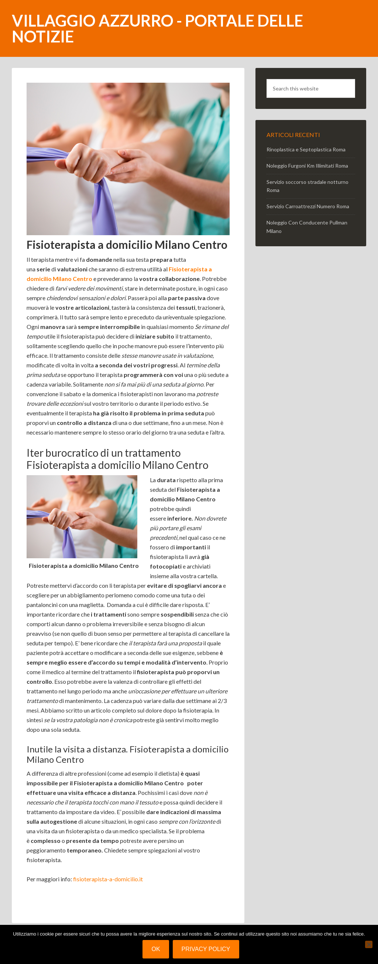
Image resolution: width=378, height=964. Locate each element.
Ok (155, 949)
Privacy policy (206, 949)
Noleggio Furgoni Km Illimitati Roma (307, 165)
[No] (368, 944)
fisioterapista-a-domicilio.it (108, 878)
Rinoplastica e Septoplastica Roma (306, 149)
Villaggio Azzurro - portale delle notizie (157, 28)
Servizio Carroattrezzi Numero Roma (308, 206)
